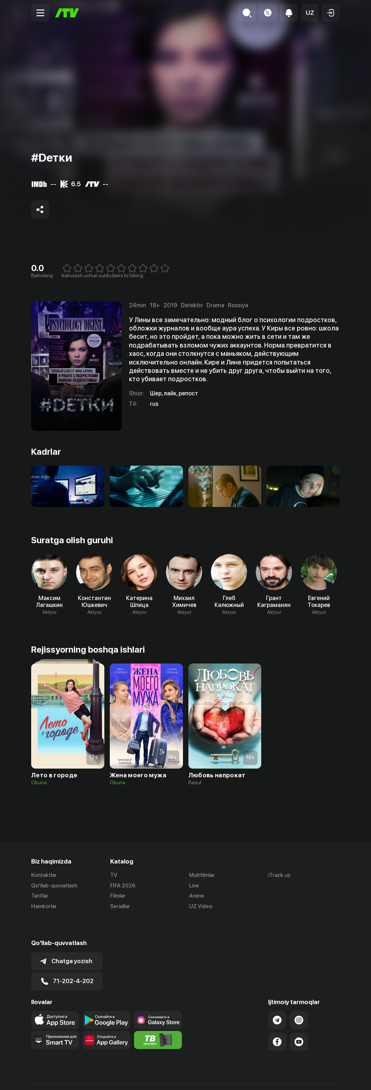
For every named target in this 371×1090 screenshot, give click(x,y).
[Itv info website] (158, 1020)
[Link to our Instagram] (299, 1000)
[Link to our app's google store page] (106, 1000)
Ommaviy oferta (269, 1076)
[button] (310, 13)
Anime (196, 896)
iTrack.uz (279, 875)
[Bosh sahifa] (67, 13)
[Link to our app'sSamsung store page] (158, 1000)
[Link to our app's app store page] (55, 1000)
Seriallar (120, 906)
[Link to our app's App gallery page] (106, 1020)
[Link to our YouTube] (299, 1021)
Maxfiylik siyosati (319, 1076)
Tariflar (40, 896)
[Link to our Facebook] (277, 1021)
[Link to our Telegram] (277, 1000)
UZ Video (200, 906)
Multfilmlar (202, 875)
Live (194, 885)
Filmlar (118, 896)
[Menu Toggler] (40, 13)
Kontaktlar (44, 875)
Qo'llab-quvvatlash (54, 885)
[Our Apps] (55, 1020)
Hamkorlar (44, 906)
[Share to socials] (40, 209)
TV (113, 875)
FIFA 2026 (123, 885)
